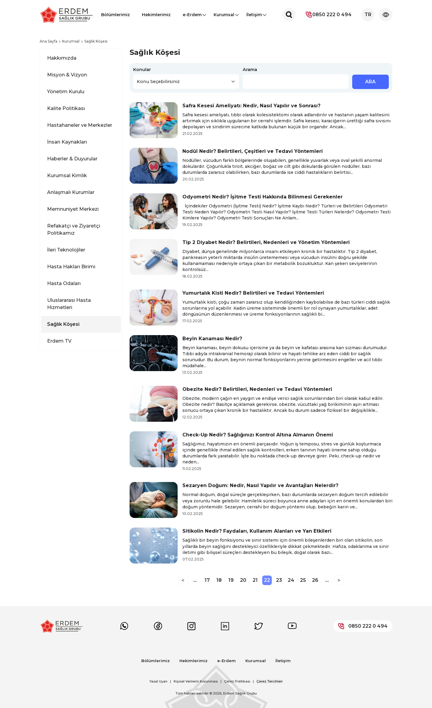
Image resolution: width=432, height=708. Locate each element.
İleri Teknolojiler (66, 250)
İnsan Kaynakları (67, 142)
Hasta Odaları (64, 283)
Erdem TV (59, 341)
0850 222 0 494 (328, 14)
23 (279, 580)
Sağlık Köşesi (63, 324)
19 (231, 580)
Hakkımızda (61, 58)
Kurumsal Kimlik (67, 175)
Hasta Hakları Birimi (71, 266)
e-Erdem (192, 16)
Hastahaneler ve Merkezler (79, 125)
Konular (142, 69)
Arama (250, 69)
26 (315, 580)
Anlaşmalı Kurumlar (70, 192)
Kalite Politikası (66, 108)
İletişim (254, 16)
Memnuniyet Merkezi (73, 209)
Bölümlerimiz (115, 14)
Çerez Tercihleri (269, 681)
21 (255, 580)
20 (243, 580)
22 (267, 580)
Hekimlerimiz (156, 14)
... (195, 580)
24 (291, 580)
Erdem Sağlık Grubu (240, 693)
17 (207, 580)
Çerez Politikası (237, 681)
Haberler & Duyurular (72, 159)
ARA (370, 82)
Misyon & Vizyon (67, 75)
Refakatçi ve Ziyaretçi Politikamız (73, 229)
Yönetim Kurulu (65, 91)
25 (303, 580)
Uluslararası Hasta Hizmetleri (69, 303)
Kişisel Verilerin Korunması (196, 681)
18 (219, 580)
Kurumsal (224, 16)
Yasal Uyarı (158, 681)
